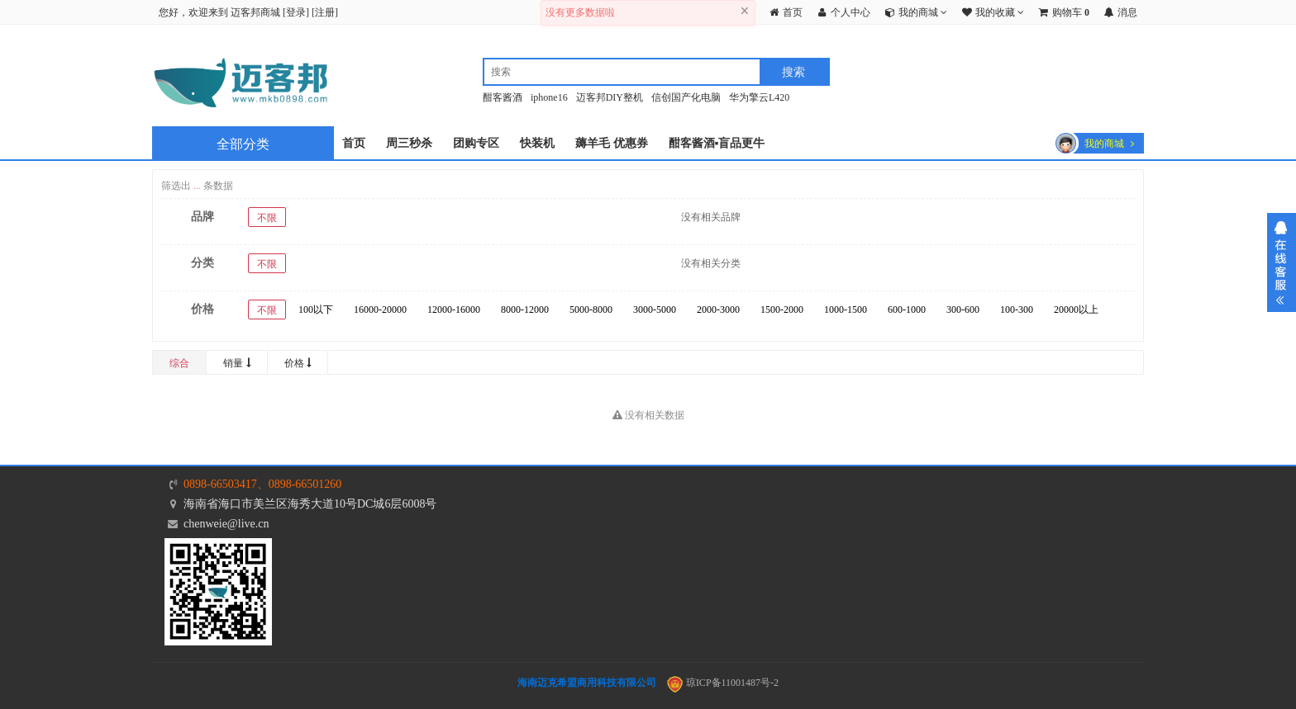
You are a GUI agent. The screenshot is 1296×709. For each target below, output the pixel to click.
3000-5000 (654, 309)
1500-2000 (781, 309)
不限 (267, 218)
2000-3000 (718, 309)
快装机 (537, 143)
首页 (353, 143)
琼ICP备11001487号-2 (723, 682)
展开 (1281, 262)
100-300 (1016, 309)
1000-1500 (845, 309)
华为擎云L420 (759, 97)
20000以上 (1076, 309)
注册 (325, 12)
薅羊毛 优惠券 (611, 143)
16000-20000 (380, 309)
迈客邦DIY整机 (609, 97)
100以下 (315, 309)
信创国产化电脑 (686, 97)
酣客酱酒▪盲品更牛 (717, 143)
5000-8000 (590, 309)
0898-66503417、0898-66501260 (262, 484)
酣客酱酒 (502, 97)
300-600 (962, 309)
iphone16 (549, 97)
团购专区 (476, 143)
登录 (296, 12)
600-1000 (907, 309)
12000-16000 (453, 309)
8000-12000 (525, 309)
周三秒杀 (409, 143)
